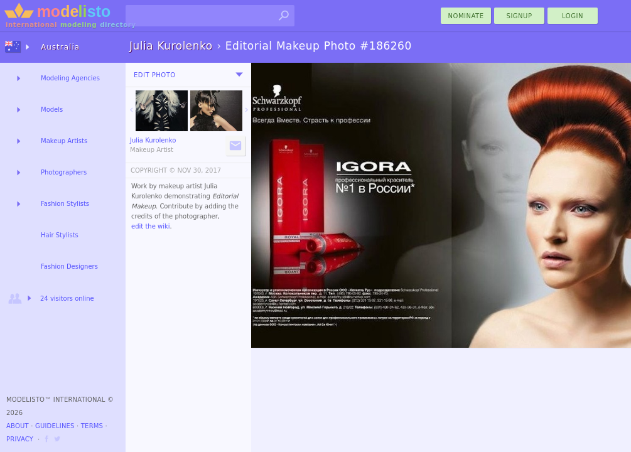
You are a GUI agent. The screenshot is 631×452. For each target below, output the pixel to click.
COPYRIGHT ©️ (153, 170)
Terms (92, 425)
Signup (519, 16)
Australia (60, 47)
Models (52, 109)
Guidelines (55, 425)
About (17, 425)
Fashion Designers (69, 266)
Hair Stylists (59, 235)
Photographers (64, 172)
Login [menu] (572, 16)
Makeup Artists (64, 140)
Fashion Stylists (65, 203)
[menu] (239, 75)
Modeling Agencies (70, 78)
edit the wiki (150, 226)
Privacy (19, 439)
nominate (466, 16)
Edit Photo (155, 75)
